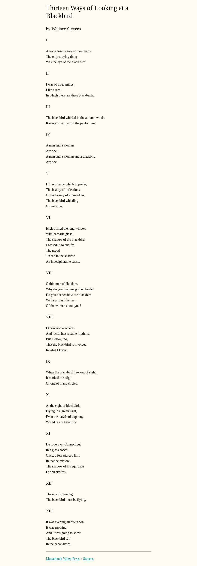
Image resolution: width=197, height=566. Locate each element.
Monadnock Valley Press (63, 559)
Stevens (88, 559)
